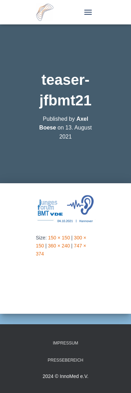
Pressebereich (65, 360)
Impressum (65, 343)
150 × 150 (59, 237)
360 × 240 (59, 246)
